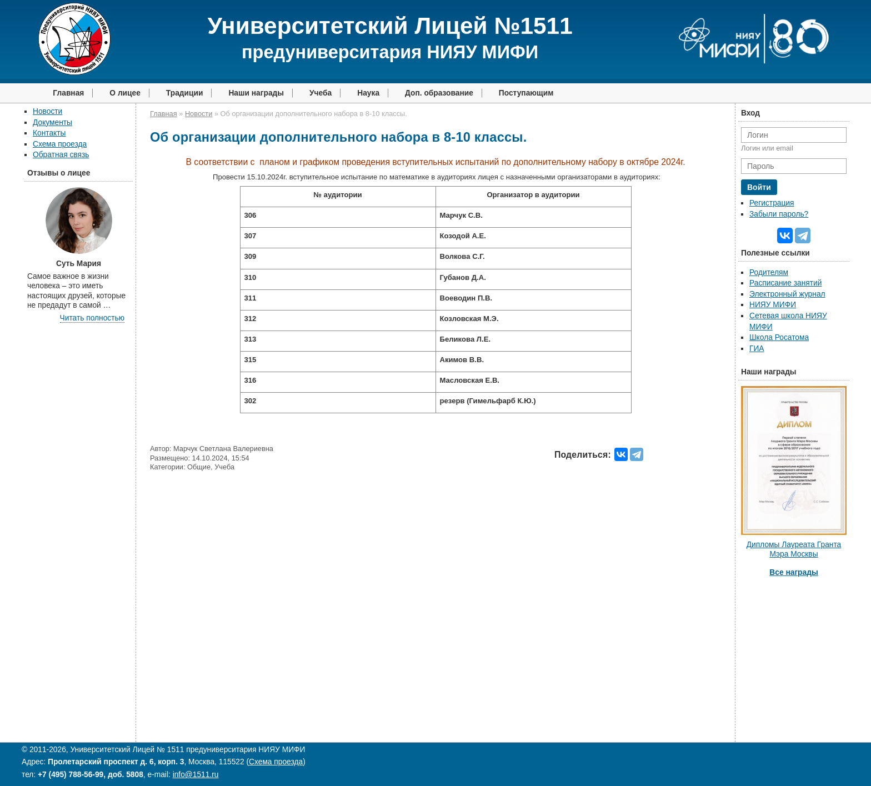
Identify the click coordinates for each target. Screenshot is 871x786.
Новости (47, 111)
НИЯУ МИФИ (772, 305)
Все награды (793, 572)
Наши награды (256, 93)
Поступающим (526, 93)
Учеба (320, 93)
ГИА (756, 348)
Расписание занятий (785, 283)
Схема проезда (60, 144)
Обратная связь (61, 155)
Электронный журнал (787, 294)
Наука (368, 93)
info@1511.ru (196, 774)
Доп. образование (439, 93)
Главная (68, 93)
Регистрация (771, 203)
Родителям (768, 272)
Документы (52, 122)
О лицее (125, 93)
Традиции (184, 93)
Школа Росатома (779, 337)
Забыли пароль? (778, 214)
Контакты (49, 133)
